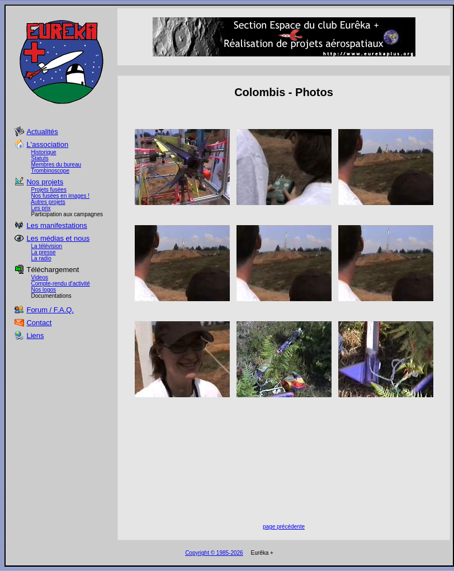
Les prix (41, 208)
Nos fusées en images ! (60, 196)
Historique (43, 152)
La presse (43, 252)
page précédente (284, 527)
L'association (47, 144)
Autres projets (48, 202)
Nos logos (43, 290)
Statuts (40, 158)
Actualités (42, 131)
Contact (38, 322)
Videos (39, 277)
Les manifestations (56, 225)
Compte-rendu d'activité (60, 283)
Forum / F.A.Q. (50, 310)
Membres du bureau (56, 164)
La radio (41, 258)
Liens (35, 335)
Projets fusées (49, 190)
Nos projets (44, 182)
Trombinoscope (50, 171)
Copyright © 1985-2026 (214, 553)
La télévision (47, 246)
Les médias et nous (57, 238)
